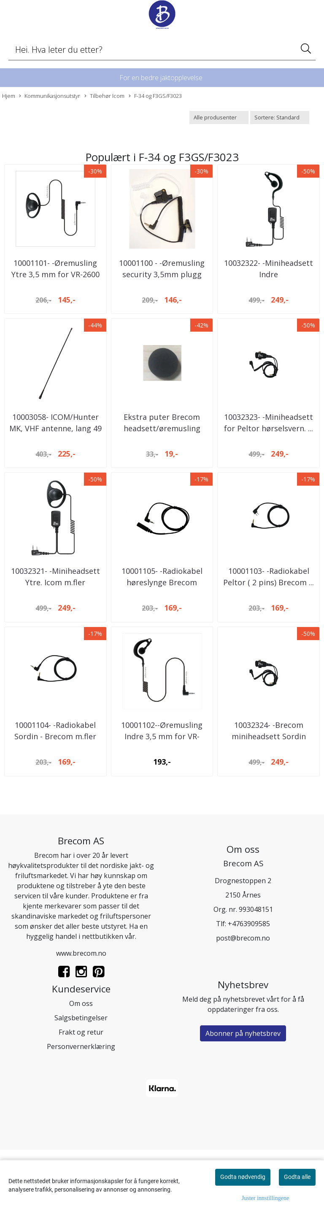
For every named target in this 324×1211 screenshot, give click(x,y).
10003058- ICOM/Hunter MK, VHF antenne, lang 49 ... (55, 458)
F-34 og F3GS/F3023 (155, 96)
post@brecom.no (243, 998)
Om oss (81, 1064)
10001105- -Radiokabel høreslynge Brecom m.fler (162, 627)
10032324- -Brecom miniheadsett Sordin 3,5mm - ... (269, 797)
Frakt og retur (81, 1092)
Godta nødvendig (242, 1176)
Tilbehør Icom (104, 96)
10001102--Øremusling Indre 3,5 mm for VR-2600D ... (161, 797)
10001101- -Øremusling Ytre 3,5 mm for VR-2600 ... (55, 289)
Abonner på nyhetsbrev (243, 1094)
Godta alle (297, 1176)
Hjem (8, 96)
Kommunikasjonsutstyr (49, 96)
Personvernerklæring (81, 1107)
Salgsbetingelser (81, 1078)
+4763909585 (249, 984)
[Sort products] (279, 117)
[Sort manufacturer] (218, 117)
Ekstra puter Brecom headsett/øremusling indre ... (162, 458)
